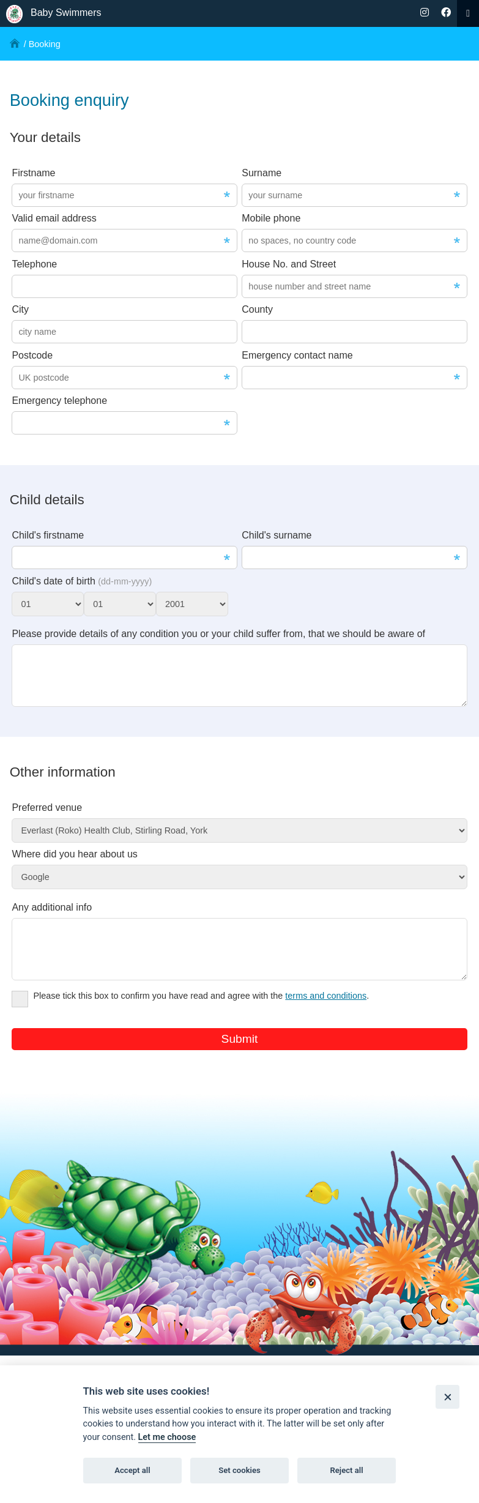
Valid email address (54, 218)
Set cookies (239, 1470)
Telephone (34, 264)
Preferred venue (47, 816)
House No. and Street (289, 264)
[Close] (447, 1397)
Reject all (346, 1470)
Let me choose (167, 1437)
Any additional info (52, 916)
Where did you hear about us (74, 863)
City (20, 309)
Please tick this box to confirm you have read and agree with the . (190, 1016)
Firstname (33, 173)
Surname (261, 173)
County (257, 309)
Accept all (132, 1470)
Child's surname (276, 535)
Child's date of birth (82, 581)
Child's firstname (48, 535)
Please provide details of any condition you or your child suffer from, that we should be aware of (218, 633)
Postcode (32, 355)
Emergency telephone (59, 400)
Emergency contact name (297, 355)
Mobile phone (271, 218)
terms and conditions (325, 1014)
